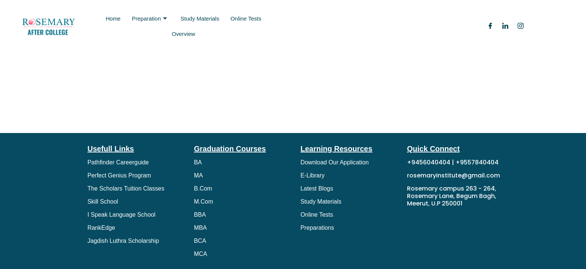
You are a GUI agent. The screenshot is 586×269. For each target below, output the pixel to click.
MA (198, 175)
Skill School (102, 201)
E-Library (312, 175)
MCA (200, 254)
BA (198, 162)
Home (113, 18)
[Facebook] (490, 26)
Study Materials (200, 18)
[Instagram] (520, 26)
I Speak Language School (121, 214)
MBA (200, 228)
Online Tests (246, 18)
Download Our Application (334, 162)
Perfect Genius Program (119, 175)
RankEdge (101, 228)
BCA (200, 241)
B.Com (203, 188)
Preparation (149, 18)
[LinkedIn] (505, 26)
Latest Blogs (316, 188)
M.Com (203, 201)
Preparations (317, 228)
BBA (200, 214)
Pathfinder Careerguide (118, 162)
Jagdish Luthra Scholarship (123, 241)
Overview (183, 34)
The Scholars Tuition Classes (126, 188)
